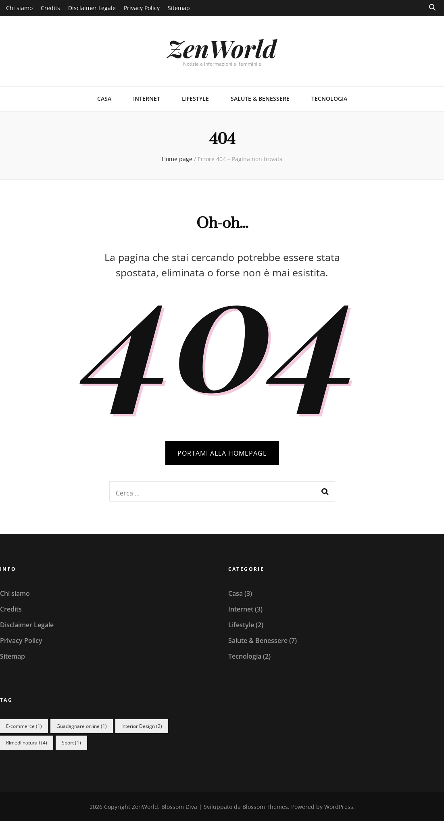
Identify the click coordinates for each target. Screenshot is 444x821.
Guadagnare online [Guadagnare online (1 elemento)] (81, 726)
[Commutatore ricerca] (432, 7)
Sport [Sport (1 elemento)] (71, 742)
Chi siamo (19, 8)
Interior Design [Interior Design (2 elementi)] (141, 726)
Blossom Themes (265, 807)
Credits (50, 8)
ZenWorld (222, 48)
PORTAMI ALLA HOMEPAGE (222, 453)
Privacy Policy (142, 8)
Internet (146, 98)
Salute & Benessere (260, 98)
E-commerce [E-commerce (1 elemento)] (24, 726)
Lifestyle (195, 98)
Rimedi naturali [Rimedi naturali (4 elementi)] (26, 742)
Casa (104, 98)
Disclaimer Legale (92, 8)
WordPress (338, 807)
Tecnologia (329, 98)
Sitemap (179, 8)
